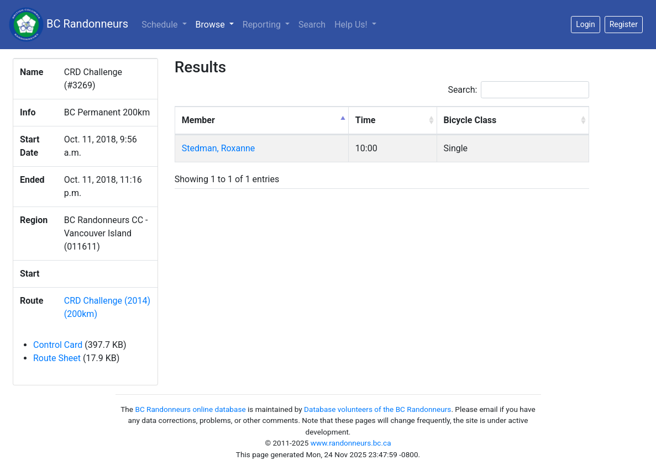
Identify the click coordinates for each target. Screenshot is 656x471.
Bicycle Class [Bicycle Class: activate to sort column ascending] (470, 120)
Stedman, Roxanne (218, 148)
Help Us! (351, 24)
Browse (217, 24)
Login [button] (585, 24)
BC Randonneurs (68, 24)
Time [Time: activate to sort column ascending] (365, 120)
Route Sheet (57, 358)
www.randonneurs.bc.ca (351, 442)
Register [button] (624, 24)
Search (312, 24)
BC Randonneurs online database (190, 409)
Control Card (57, 345)
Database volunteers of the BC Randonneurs (377, 409)
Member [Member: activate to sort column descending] (198, 120)
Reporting (263, 24)
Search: (518, 89)
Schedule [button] (160, 24)
